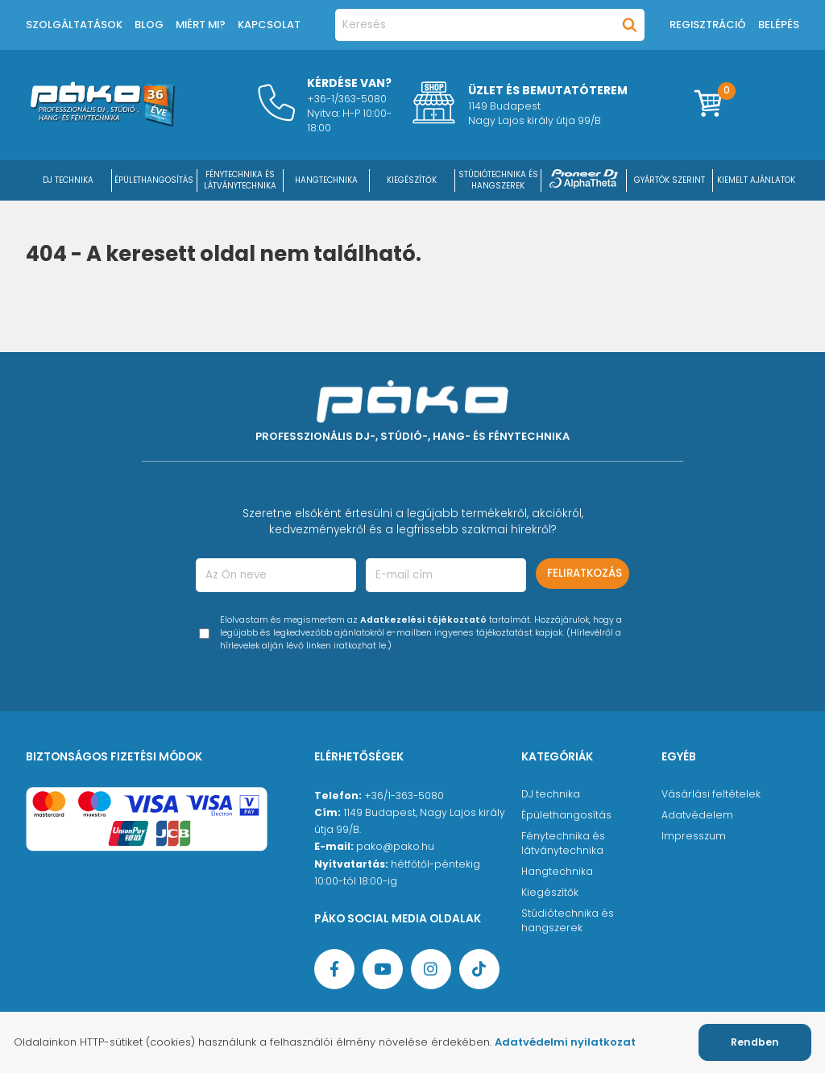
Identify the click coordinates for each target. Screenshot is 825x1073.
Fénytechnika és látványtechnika (563, 843)
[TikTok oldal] (479, 969)
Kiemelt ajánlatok (756, 180)
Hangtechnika (557, 871)
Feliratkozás (584, 573)
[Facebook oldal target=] (334, 969)
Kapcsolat (269, 24)
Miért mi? (201, 24)
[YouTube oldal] (383, 969)
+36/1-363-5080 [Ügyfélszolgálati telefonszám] (404, 795)
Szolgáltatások (74, 24)
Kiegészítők (549, 892)
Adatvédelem (697, 815)
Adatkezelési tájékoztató (423, 620)
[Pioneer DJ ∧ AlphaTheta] (584, 180)
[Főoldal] (102, 122)
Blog (149, 24)
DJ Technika (68, 180)
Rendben (755, 1042)
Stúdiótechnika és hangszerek (567, 920)
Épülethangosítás (566, 815)
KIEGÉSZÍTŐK (412, 180)
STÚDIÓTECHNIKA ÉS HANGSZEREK (498, 180)
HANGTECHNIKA (326, 180)
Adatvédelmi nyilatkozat (565, 1042)
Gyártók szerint (669, 180)
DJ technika (550, 794)
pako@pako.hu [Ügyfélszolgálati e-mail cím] (395, 846)
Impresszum (693, 836)
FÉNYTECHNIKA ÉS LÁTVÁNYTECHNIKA (240, 180)
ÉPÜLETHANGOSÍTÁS (153, 180)
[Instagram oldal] (431, 969)
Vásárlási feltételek (711, 794)
